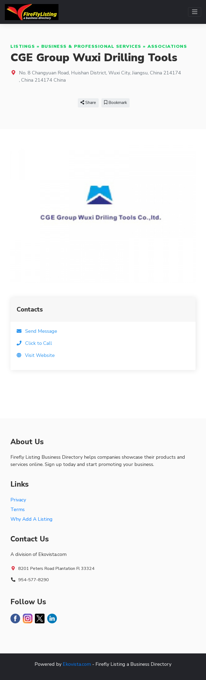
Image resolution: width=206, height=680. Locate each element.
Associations (167, 46)
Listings (22, 46)
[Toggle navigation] (194, 12)
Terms (17, 509)
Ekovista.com (77, 664)
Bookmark (115, 103)
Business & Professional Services (91, 46)
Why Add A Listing (31, 519)
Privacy (18, 500)
